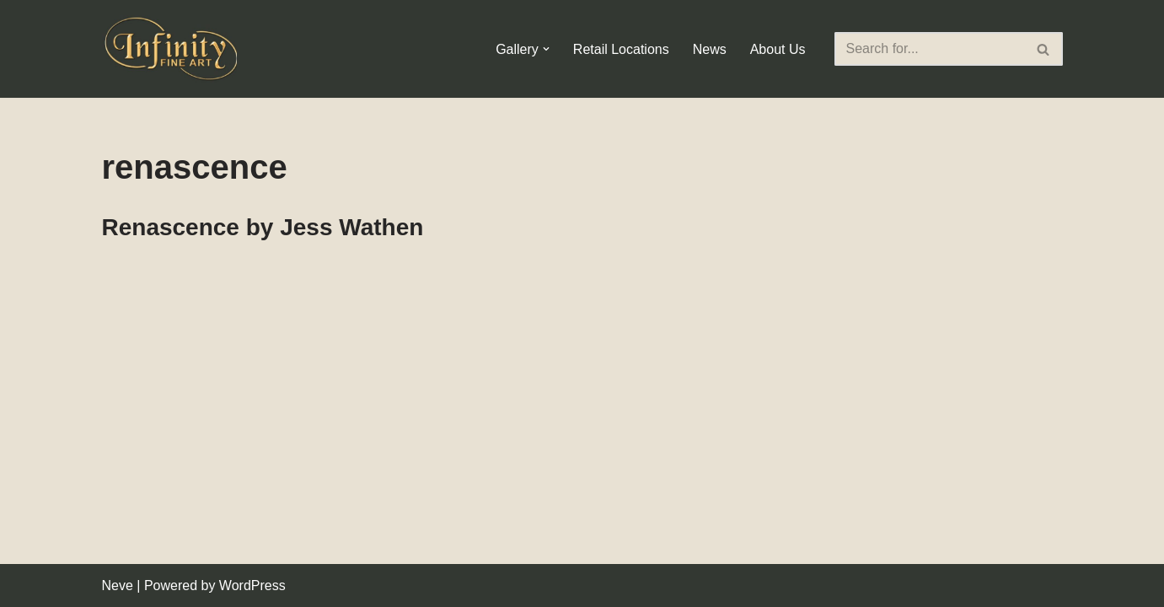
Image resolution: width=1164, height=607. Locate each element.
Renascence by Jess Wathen (263, 227)
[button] (546, 49)
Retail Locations (621, 49)
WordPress (252, 585)
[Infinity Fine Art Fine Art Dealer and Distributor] (173, 49)
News (710, 49)
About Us (778, 49)
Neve (117, 585)
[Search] (929, 49)
